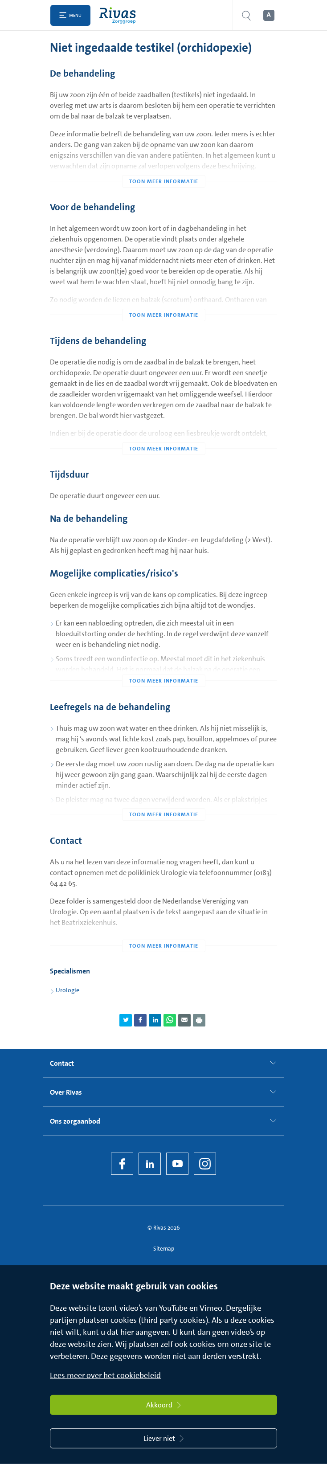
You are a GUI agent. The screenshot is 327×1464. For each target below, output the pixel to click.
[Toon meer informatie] (163, 163)
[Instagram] (205, 1164)
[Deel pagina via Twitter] (125, 1020)
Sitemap (163, 1248)
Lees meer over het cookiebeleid (105, 1375)
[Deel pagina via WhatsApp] (170, 1020)
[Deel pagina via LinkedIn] (155, 1020)
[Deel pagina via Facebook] (140, 1020)
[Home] (119, 15)
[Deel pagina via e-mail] (184, 1020)
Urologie (67, 990)
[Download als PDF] (199, 1020)
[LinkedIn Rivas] (150, 1164)
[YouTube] (177, 1164)
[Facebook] (122, 1164)
